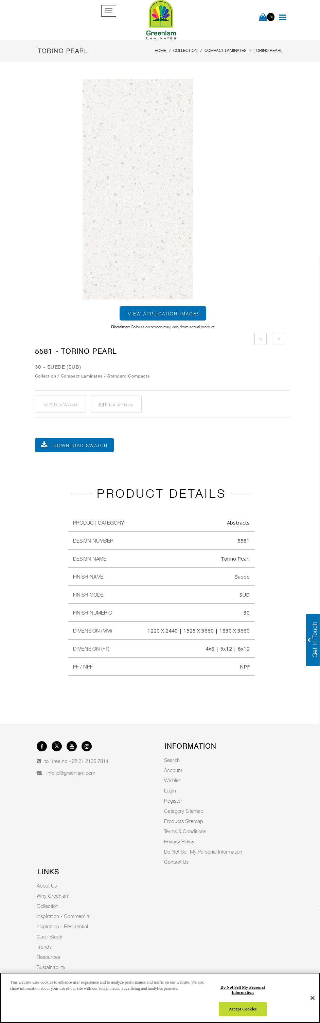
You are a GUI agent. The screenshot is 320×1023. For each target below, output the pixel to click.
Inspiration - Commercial (63, 916)
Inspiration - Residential (62, 926)
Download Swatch (80, 445)
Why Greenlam (53, 896)
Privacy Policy (179, 841)
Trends (44, 947)
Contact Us (176, 862)
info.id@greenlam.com (71, 773)
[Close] (312, 997)
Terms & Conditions (185, 831)
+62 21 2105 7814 (88, 761)
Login (170, 790)
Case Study (49, 936)
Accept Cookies (242, 1009)
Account (173, 770)
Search (172, 760)
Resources (48, 957)
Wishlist (172, 780)
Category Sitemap (183, 811)
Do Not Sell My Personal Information (203, 851)
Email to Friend (116, 404)
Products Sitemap (183, 821)
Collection (47, 906)
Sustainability (51, 967)
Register (173, 801)
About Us (47, 885)
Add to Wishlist (60, 404)
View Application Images (164, 313)
